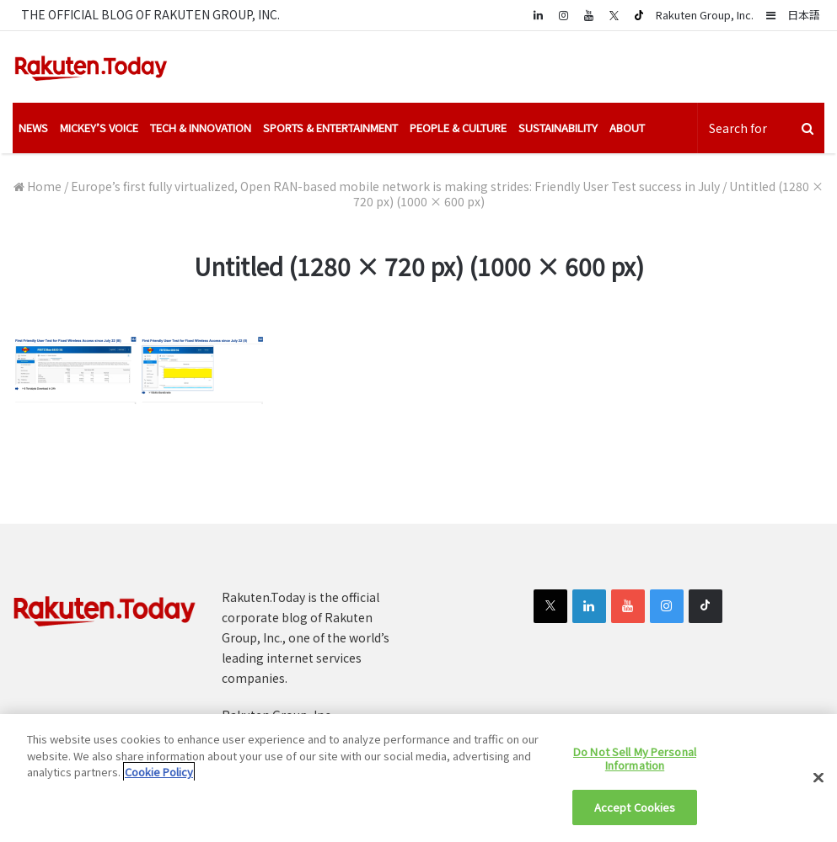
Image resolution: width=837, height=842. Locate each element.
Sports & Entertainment (330, 128)
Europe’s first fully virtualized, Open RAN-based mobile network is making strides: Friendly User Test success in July (395, 186)
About (627, 128)
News (33, 128)
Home (37, 186)
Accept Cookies (635, 807)
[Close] (818, 778)
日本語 (803, 15)
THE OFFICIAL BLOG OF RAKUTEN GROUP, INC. (150, 14)
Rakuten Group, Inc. (705, 15)
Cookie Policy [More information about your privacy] (159, 772)
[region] (418, 778)
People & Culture (458, 128)
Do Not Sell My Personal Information (634, 758)
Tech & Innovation (200, 128)
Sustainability (558, 128)
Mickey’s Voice (99, 128)
